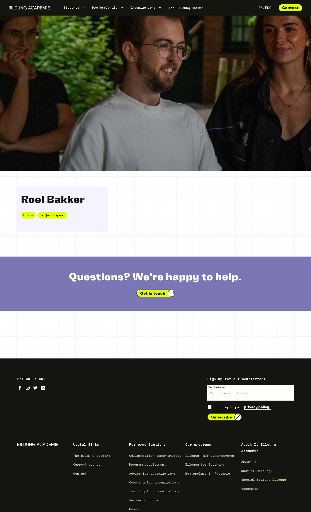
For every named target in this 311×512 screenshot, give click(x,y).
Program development (147, 464)
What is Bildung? (256, 470)
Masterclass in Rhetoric (207, 473)
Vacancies (250, 488)
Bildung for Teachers (204, 464)
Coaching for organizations (154, 482)
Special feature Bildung (263, 479)
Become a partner (144, 500)
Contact (290, 7)
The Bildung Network (187, 7)
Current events (86, 464)
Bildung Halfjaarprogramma (209, 455)
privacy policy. (257, 407)
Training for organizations (154, 491)
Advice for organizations (152, 473)
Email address (216, 387)
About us (249, 462)
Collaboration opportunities (155, 455)
